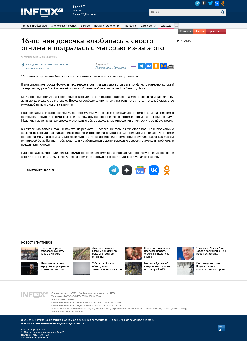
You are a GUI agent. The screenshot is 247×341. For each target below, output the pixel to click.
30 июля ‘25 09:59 (47, 56)
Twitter (210, 3)
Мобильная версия (74, 319)
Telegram (197, 3)
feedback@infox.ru (38, 337)
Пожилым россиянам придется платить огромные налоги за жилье (157, 252)
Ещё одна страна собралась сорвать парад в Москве (52, 250)
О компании (28, 319)
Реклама (42, 319)
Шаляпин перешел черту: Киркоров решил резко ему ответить (54, 266)
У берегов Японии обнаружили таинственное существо (107, 266)
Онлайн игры (117, 319)
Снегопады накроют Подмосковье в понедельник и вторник (210, 266)
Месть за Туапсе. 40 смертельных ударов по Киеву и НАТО (157, 266)
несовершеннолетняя (37, 68)
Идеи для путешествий (140, 319)
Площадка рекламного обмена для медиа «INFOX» (52, 323)
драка (35, 64)
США (28, 64)
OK (223, 3)
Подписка (55, 319)
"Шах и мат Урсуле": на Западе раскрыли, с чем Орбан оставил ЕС (211, 250)
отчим (43, 64)
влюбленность (60, 64)
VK (217, 3)
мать (49, 64)
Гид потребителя (97, 319)
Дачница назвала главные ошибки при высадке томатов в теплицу (105, 252)
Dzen (204, 3)
